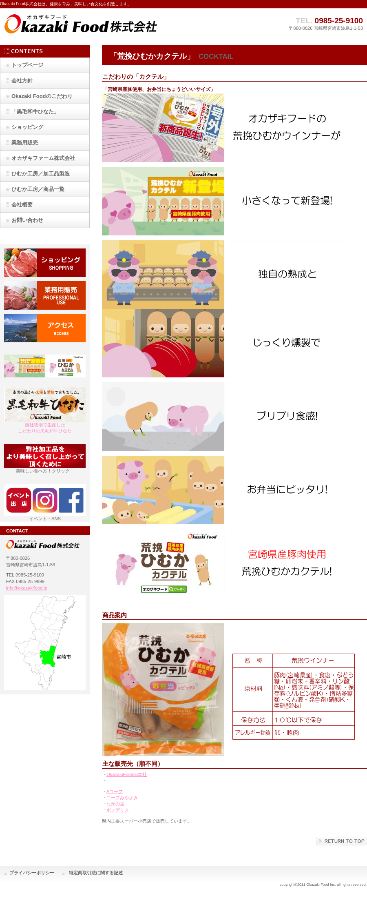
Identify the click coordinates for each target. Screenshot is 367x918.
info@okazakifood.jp (26, 587)
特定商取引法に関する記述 (96, 872)
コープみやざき (122, 797)
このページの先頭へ (341, 841)
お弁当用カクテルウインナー (45, 369)
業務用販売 (45, 295)
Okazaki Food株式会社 (81, 23)
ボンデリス (117, 809)
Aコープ (114, 791)
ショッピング (45, 262)
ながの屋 (115, 803)
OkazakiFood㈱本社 (126, 774)
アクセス (45, 328)
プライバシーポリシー (31, 872)
